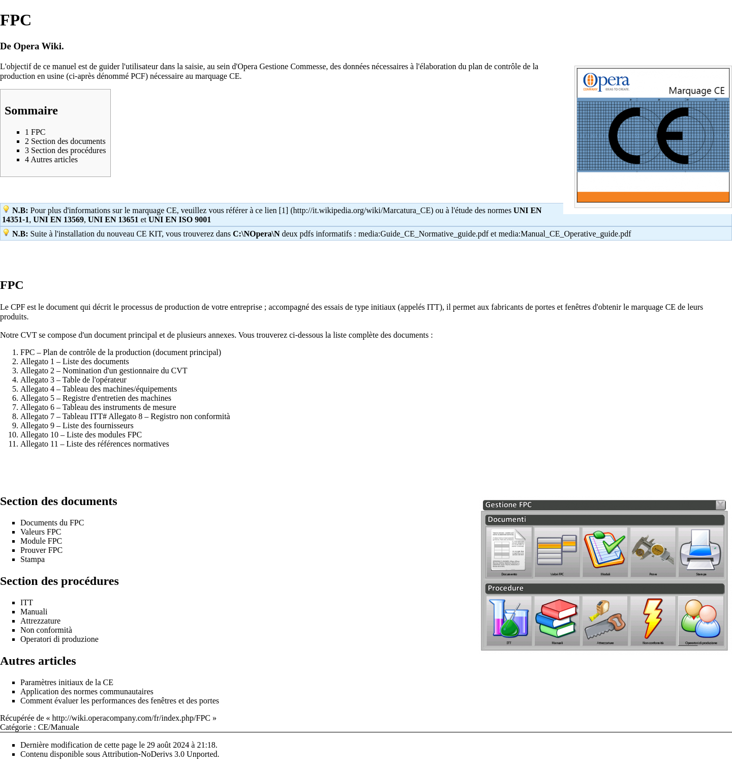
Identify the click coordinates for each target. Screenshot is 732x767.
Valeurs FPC (40, 531)
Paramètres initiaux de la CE (66, 682)
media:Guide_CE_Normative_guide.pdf (423, 233)
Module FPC (41, 541)
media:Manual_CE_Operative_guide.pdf (565, 233)
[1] (284, 210)
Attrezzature (40, 620)
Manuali (33, 611)
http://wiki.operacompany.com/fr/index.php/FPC (131, 718)
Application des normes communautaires (87, 691)
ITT (26, 602)
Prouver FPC (41, 550)
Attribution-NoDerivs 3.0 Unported (159, 754)
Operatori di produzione (59, 639)
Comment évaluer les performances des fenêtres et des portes (119, 700)
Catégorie (16, 727)
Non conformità (46, 630)
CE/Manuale (58, 727)
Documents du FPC (52, 522)
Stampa (32, 559)
